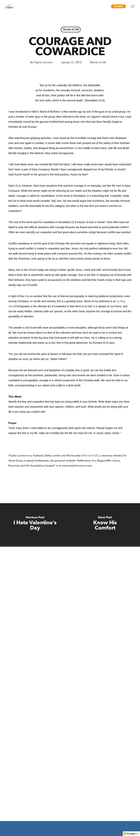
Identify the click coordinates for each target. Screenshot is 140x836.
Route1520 (91, 455)
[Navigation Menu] (133, 6)
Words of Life (71, 29)
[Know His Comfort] (105, 524)
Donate (118, 6)
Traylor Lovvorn (43, 62)
